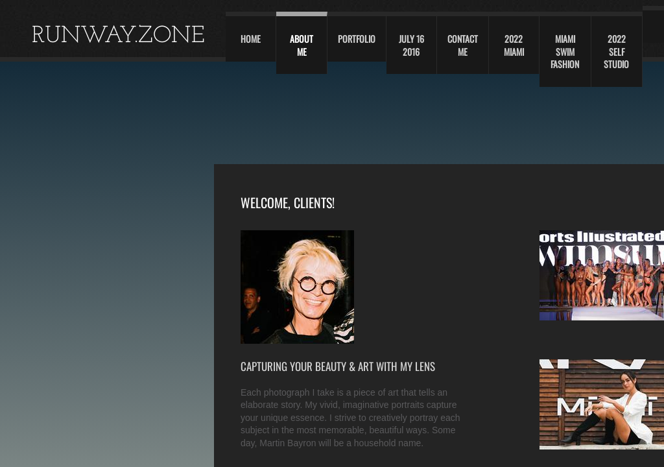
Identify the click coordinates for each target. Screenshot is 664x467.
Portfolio (356, 38)
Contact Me (462, 45)
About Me (301, 45)
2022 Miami (514, 45)
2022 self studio (616, 51)
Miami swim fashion (565, 51)
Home (251, 38)
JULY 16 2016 (411, 45)
